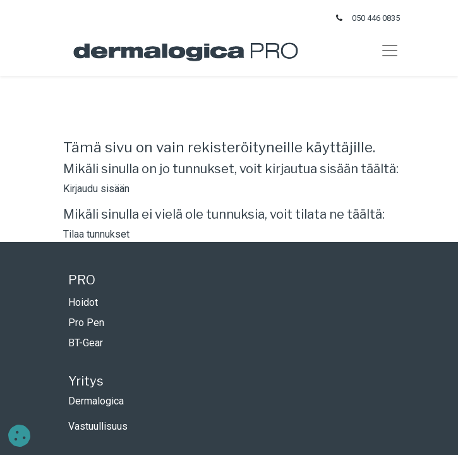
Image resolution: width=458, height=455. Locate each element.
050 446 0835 (376, 18)
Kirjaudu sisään (96, 189)
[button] (19, 436)
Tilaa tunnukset (96, 234)
